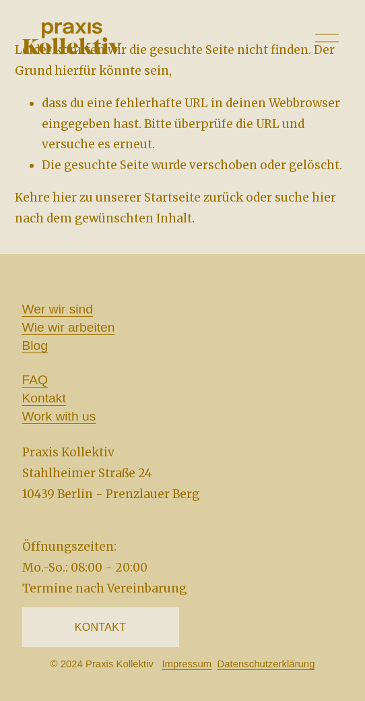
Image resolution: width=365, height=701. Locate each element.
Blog (35, 345)
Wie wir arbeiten (68, 327)
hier (65, 197)
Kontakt (44, 398)
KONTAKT (101, 627)
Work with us (59, 416)
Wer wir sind (57, 309)
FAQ (35, 380)
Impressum (186, 665)
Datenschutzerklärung (265, 665)
